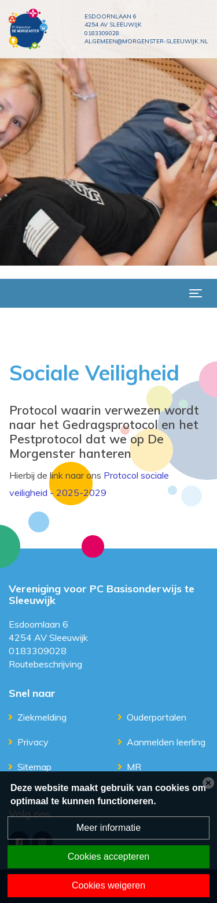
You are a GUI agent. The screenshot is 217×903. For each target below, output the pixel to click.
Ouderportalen (156, 717)
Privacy (33, 742)
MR (134, 767)
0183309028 (101, 33)
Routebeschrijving (45, 664)
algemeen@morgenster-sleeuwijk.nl (146, 41)
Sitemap (34, 767)
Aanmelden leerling (166, 742)
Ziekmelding (42, 717)
